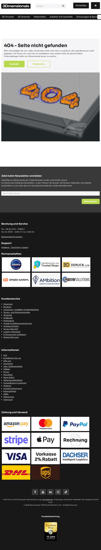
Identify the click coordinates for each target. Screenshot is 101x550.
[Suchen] (63, 6)
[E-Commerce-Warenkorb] (95, 5)
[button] (91, 201)
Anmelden (81, 5)
